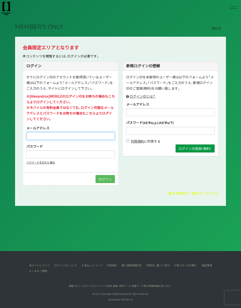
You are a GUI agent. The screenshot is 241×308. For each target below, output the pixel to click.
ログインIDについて (65, 265)
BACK (216, 28)
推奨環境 (207, 265)
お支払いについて (92, 265)
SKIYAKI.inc (127, 299)
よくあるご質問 (38, 271)
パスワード (34, 146)
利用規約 (137, 141)
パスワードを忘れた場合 (40, 162)
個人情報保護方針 (131, 265)
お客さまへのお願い (185, 265)
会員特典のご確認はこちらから (193, 193)
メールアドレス (37, 128)
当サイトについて (39, 265)
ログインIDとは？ (142, 96)
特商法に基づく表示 (158, 265)
